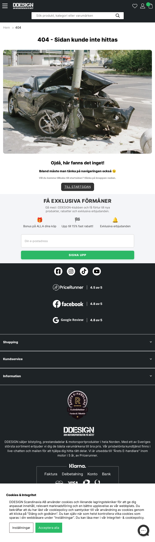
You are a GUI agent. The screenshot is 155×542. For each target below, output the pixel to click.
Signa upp (77, 255)
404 (18, 27)
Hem (7, 27)
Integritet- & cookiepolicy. (125, 518)
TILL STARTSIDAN (77, 187)
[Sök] (77, 15)
